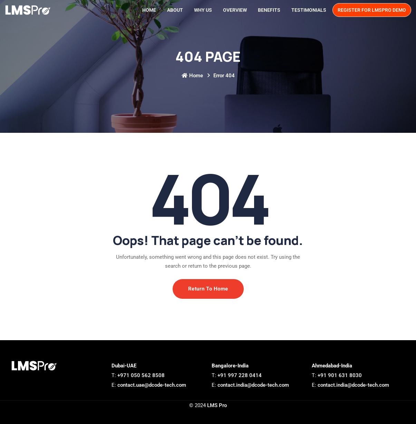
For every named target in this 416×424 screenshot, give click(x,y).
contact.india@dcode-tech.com (252, 385)
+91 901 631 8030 (340, 375)
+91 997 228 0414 (239, 375)
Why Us (203, 10)
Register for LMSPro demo (372, 10)
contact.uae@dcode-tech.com (151, 385)
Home (149, 10)
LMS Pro (217, 405)
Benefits (269, 10)
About (175, 10)
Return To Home (208, 289)
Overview (235, 10)
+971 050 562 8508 (141, 375)
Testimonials (308, 10)
